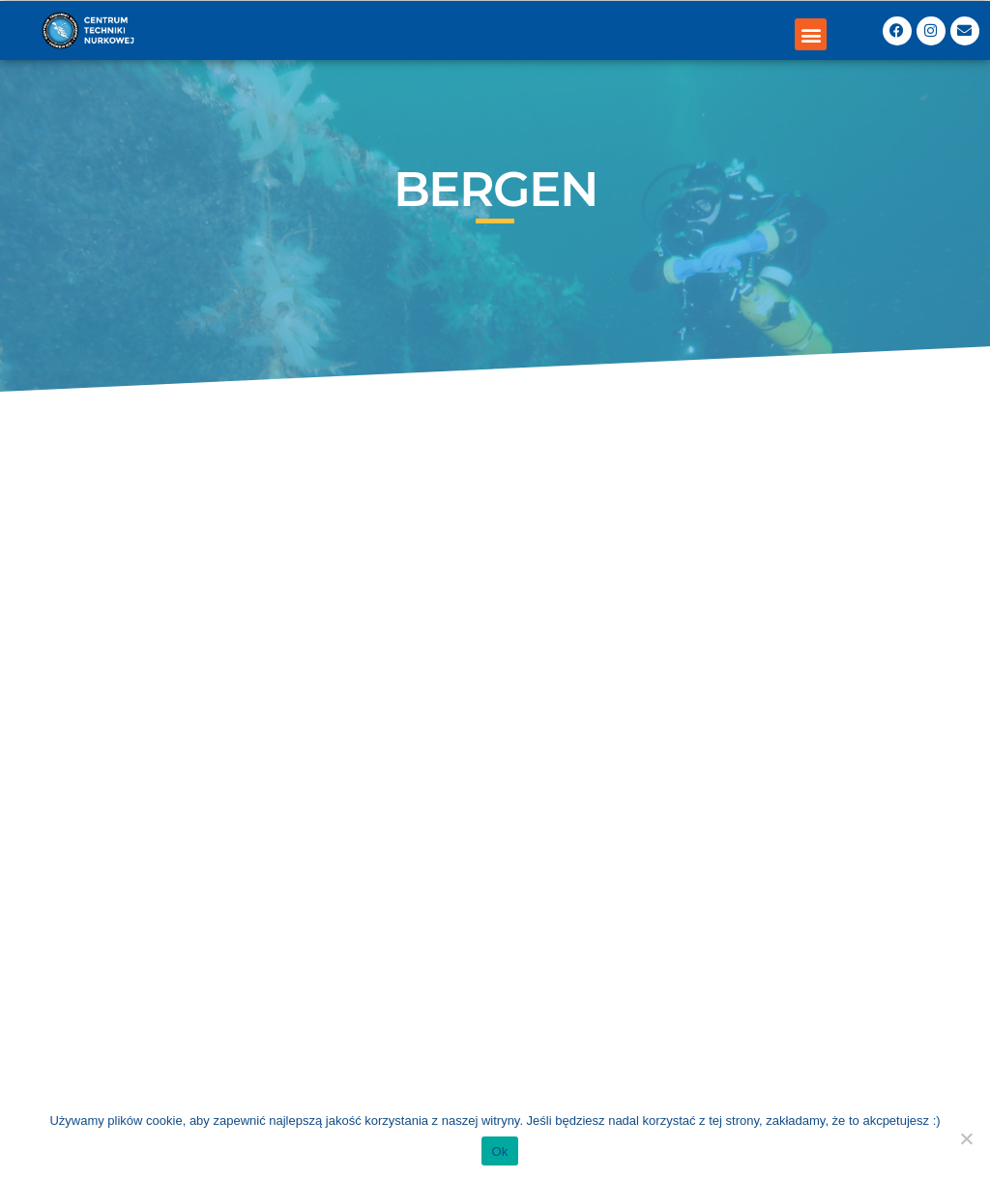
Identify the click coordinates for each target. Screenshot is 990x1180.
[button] (811, 34)
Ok (499, 1151)
